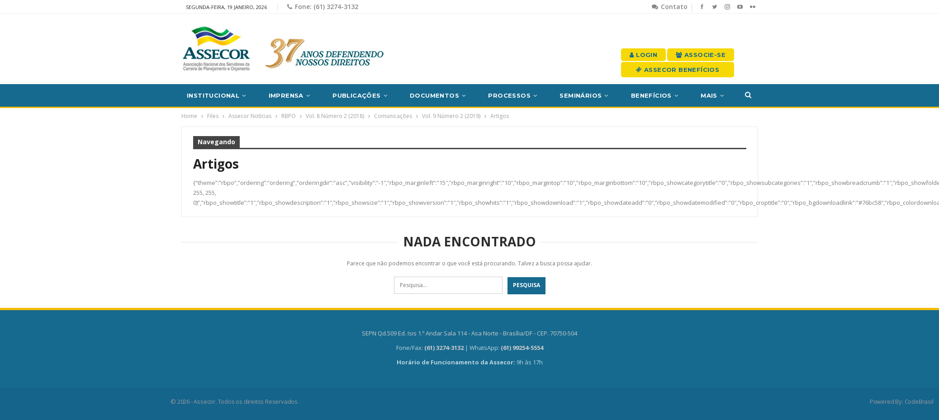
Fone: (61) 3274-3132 (322, 6)
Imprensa (286, 95)
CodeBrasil (919, 401)
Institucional (213, 95)
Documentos (434, 95)
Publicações (356, 95)
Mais (709, 95)
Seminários (581, 95)
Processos (509, 95)
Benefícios (651, 95)
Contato (670, 6)
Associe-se (701, 54)
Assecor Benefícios (677, 69)
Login (643, 54)
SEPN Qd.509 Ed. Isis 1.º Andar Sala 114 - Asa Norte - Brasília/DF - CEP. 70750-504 (469, 333)
